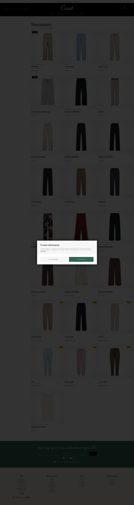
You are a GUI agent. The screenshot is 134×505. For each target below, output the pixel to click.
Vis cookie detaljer (53, 259)
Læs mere (43, 251)
